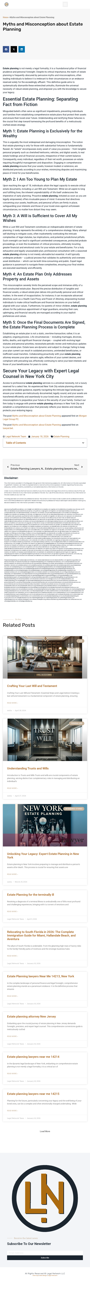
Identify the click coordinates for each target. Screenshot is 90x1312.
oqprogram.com (46, 511)
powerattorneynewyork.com (50, 580)
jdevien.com (40, 526)
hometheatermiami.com (32, 552)
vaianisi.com (7, 531)
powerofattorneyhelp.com (26, 582)
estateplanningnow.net (36, 570)
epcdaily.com (63, 530)
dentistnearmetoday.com (25, 512)
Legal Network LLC (56, 1273)
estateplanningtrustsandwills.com (66, 570)
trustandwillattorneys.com (76, 592)
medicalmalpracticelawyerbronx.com (14, 521)
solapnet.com (30, 538)
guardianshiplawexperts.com (12, 577)
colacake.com (67, 536)
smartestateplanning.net (78, 589)
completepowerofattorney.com (55, 562)
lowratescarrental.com (49, 524)
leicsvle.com (32, 550)
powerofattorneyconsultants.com (68, 580)
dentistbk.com (51, 540)
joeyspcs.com (16, 540)
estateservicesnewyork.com (12, 572)
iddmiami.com (40, 555)
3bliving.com (15, 533)
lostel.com (55, 555)
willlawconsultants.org (52, 599)
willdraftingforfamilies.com (67, 598)
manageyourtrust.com (54, 579)
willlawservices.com (76, 599)
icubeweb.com (36, 540)
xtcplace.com (8, 552)
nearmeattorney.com (10, 524)
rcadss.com (55, 548)
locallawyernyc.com (26, 540)
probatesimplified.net (42, 589)
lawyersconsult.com (48, 554)
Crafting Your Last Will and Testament (32, 686)
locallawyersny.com (9, 543)
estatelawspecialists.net (51, 565)
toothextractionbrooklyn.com (76, 542)
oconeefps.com (46, 509)
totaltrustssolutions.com (10, 592)
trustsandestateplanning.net (11, 596)
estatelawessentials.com (38, 565)
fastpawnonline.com (9, 530)
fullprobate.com (8, 574)
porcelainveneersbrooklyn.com (55, 512)
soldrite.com (22, 545)
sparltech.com (68, 555)
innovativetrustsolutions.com (61, 538)
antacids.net (78, 516)
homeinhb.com (8, 540)
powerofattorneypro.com (57, 582)
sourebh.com (46, 516)
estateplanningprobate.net (50, 570)
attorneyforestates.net (23, 562)
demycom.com (62, 516)
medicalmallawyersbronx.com (74, 521)
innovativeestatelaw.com (25, 579)
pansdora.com (16, 547)
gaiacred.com (41, 543)
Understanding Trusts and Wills (28, 768)
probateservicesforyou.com (71, 587)
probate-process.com (55, 584)
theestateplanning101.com (39, 591)
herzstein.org (13, 516)
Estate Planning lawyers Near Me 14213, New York (40, 976)
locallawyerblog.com (27, 518)
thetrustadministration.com (54, 591)
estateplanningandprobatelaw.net (46, 567)
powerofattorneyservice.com (73, 582)
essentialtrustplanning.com (43, 563)
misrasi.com (44, 518)
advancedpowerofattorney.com (28, 560)
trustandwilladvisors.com (62, 592)
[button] (65, 4)
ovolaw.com (64, 547)
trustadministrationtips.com (47, 592)
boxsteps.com (8, 533)
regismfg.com (59, 540)
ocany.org (79, 554)
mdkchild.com (38, 509)
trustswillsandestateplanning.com (52, 596)
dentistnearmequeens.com (23, 524)
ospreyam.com (70, 516)
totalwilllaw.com (22, 592)
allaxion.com (7, 523)
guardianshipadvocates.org (44, 574)
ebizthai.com (73, 526)
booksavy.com (48, 526)
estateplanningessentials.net (33, 568)
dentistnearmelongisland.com (29, 536)
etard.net (79, 545)
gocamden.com (52, 519)
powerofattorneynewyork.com (41, 582)
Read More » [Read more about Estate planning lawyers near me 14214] (12, 1074)
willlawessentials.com (64, 599)
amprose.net (60, 519)
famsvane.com (42, 535)
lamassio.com (62, 548)
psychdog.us (22, 533)
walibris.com (72, 545)
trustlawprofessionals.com (65, 594)
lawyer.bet (8, 428)
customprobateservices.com (72, 562)
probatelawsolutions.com (11, 587)
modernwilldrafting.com (10, 580)
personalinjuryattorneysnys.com (75, 548)
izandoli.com (25, 550)
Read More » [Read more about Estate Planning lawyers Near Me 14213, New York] (12, 996)
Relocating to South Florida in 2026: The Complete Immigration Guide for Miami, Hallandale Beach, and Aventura (41, 935)
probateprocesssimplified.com (40, 587)
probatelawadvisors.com (53, 586)
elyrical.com (47, 514)
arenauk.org (20, 516)
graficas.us (38, 511)
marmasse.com (32, 555)
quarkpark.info (8, 555)
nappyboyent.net (60, 552)
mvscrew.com (8, 518)
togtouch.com (55, 530)
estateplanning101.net (31, 567)
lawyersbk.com (79, 530)
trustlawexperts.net (52, 594)
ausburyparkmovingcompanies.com (44, 538)
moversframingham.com (43, 536)
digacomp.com (39, 514)
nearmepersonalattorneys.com (64, 535)
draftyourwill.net (21, 563)
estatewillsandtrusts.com (57, 572)
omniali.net (27, 516)
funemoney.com (8, 550)
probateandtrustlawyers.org (27, 586)
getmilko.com (37, 545)
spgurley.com (8, 526)
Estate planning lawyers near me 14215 (33, 1094)
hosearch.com (8, 542)
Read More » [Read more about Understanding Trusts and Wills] (12, 788)
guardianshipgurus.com (53, 575)
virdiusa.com (75, 519)
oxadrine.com (75, 531)
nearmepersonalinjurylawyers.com (56, 521)
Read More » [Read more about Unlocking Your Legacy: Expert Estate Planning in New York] (12, 874)
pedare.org (71, 509)
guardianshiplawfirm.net (26, 577)
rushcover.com (79, 509)
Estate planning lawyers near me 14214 (33, 1056)
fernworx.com (79, 514)
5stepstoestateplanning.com (12, 560)
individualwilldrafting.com (11, 579)
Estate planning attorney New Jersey (31, 1016)
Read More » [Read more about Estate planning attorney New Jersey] (12, 1036)
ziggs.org (73, 552)
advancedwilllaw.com (60, 560)
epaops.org (22, 552)
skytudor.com (31, 514)
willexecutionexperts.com (25, 599)
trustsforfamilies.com (25, 596)
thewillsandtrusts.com (67, 591)
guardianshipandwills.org (73, 574)
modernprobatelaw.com (67, 579)
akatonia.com (69, 533)
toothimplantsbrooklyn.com (22, 530)
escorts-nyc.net (62, 528)
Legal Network (52, 1275)
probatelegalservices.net (25, 587)
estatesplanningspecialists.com (28, 572)
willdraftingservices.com (11, 599)
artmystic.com (72, 554)
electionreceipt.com (32, 548)
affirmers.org (62, 550)
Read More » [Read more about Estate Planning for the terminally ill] (12, 912)
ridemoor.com (34, 528)
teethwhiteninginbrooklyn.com (12, 536)
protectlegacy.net (53, 589)
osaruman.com (22, 523)
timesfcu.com (71, 530)
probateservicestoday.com (28, 589)
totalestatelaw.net (79, 591)
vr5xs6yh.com (27, 528)
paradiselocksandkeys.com (11, 538)
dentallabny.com (50, 535)
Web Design (43, 1275)
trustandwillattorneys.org (11, 594)
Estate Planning (61, 436)
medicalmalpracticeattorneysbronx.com (15, 548)
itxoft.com (60, 555)
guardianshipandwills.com (60, 574)
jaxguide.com (30, 523)
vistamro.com (18, 554)
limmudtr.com (24, 547)
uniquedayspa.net (9, 554)
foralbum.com (30, 533)
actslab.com (67, 512)
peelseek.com (43, 552)
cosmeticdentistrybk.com (11, 512)
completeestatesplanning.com (38, 562)
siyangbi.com (19, 543)
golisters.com (31, 547)
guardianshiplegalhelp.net (58, 577)
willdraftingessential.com (53, 598)
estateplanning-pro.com (18, 567)
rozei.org (6, 516)
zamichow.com (71, 514)
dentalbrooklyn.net (68, 524)
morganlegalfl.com (22, 580)
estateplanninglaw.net (24, 570)
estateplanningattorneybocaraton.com (14, 568)
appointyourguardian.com (74, 560)
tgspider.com (53, 516)
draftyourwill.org (30, 563)
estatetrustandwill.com (43, 572)
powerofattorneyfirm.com (11, 582)
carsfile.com (22, 538)
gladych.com (39, 516)
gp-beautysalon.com (65, 531)
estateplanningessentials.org (49, 568)
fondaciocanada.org (17, 542)
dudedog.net (75, 512)
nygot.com (68, 552)
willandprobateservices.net (24, 598)
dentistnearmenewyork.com (52, 531)
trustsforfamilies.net (37, 596)
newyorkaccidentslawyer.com (43, 547)
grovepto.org (57, 554)
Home (5, 17)
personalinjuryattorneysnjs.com (75, 528)
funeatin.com (15, 545)
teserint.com (34, 543)
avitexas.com (66, 526)
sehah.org (79, 550)
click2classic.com (28, 542)
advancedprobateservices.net (46, 560)
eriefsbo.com (26, 543)
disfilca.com (64, 554)
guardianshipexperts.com (11, 575)
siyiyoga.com (30, 545)
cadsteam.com (26, 526)
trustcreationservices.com (39, 594)
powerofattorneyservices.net (12, 584)
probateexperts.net (41, 586)
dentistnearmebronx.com (32, 519)
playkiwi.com (75, 540)
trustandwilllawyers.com (25, 594)
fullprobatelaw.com (18, 574)
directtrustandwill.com (10, 563)
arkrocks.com (8, 547)
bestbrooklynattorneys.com (72, 523)
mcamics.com (68, 519)
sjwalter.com (59, 524)
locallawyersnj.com (53, 518)
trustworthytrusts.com (10, 598)
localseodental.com (9, 528)
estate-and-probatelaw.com (58, 563)
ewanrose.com (38, 554)
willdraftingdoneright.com (39, 598)
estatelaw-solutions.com (11, 565)
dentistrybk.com (53, 533)
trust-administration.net (33, 592)
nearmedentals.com (75, 538)
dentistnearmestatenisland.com (55, 523)
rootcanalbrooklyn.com (37, 530)
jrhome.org (55, 550)
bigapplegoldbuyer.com (52, 543)
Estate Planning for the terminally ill (30, 894)
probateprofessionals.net (56, 587)
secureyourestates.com (64, 589)
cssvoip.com (43, 523)
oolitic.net (32, 516)
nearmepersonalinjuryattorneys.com (43, 542)
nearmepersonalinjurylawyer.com (68, 511)
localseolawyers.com (37, 524)
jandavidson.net (51, 552)
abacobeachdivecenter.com (58, 514)
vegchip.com (54, 509)
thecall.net (37, 523)
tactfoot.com (23, 555)
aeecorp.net (7, 509)
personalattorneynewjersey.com (26, 511)
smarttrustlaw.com (27, 591)
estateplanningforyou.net (11, 570)
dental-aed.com (71, 518)
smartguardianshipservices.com (13, 591)
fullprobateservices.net (30, 574)
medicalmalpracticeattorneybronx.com (15, 519)
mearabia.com (47, 530)
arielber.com (61, 533)
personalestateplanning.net (35, 580)
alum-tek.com (63, 518)
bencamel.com (67, 540)
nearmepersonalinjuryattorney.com (59, 545)
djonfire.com (15, 552)
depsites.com (41, 548)
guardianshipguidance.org (40, 575)
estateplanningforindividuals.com (66, 568)
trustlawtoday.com (77, 594)
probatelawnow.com (66, 586)
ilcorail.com (76, 533)
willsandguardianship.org (25, 601)
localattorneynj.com (71, 550)
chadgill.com (30, 509)
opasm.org (48, 548)
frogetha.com (8, 514)
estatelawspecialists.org (65, 565)
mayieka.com (15, 514)
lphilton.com (14, 523)
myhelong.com (46, 545)
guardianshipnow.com (72, 577)
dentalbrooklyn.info (57, 526)
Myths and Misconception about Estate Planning (36, 415)
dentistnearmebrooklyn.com (30, 535)
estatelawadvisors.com (24, 565)
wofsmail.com (77, 524)
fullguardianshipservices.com (72, 572)
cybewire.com (15, 531)
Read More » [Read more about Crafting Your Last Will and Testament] (12, 703)
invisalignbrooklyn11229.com (61, 542)
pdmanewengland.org (28, 554)
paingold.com (16, 555)
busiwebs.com (40, 550)
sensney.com (43, 512)
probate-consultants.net (42, 584)
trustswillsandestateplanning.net (70, 596)
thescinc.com (36, 512)
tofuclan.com (7, 545)
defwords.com (44, 519)
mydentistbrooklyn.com (56, 536)
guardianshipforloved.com (25, 575)
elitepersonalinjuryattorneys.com (13, 535)
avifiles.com (43, 540)
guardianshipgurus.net (66, 575)
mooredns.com (40, 531)
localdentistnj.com (63, 509)
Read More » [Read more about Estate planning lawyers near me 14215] (12, 1111)
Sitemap (35, 1275)
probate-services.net (67, 584)
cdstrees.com (48, 555)
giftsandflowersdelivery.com (19, 509)
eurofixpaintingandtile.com (41, 533)
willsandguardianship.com (11, 601)
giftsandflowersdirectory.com (27, 531)
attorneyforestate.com (10, 562)
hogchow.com (55, 511)
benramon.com (17, 550)
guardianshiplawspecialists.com (42, 577)
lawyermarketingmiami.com (39, 521)
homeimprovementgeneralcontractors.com (70, 543)
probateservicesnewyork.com (12, 589)
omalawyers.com (17, 526)
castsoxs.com (19, 528)
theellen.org (33, 526)
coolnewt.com (48, 550)
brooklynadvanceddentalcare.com (48, 528)
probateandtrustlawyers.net (12, 586)
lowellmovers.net (16, 518)
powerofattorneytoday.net (27, 584)
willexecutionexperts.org (39, 599)
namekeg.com (23, 514)
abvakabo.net (13, 511)
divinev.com (28, 521)
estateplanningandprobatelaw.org (65, 567)
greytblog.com (56, 547)
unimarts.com (37, 518)
